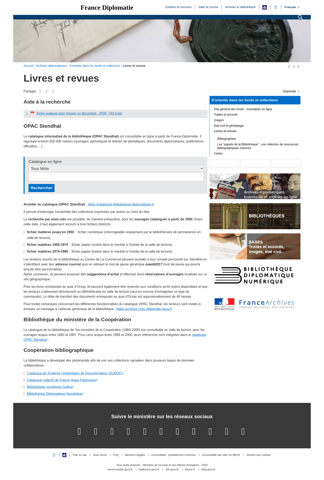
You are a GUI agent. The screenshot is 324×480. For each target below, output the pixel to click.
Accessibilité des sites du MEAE (221, 455)
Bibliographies (226, 138)
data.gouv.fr (208, 469)
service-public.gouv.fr (120, 469)
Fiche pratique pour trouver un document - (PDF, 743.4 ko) (76, 113)
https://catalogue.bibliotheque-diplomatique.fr (121, 204)
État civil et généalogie (229, 125)
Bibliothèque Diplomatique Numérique (54, 393)
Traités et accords (226, 114)
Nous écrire (100, 455)
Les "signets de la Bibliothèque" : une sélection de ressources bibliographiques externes (258, 146)
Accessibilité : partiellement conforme (173, 455)
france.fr (190, 469)
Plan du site (80, 455)
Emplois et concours (179, 7)
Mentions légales (135, 455)
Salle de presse (208, 7)
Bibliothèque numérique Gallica (50, 387)
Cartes (218, 153)
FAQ (115, 455)
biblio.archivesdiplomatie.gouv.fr (144, 309)
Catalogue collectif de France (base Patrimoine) (62, 380)
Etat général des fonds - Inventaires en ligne (243, 109)
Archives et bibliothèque (240, 7)
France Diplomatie (107, 7)
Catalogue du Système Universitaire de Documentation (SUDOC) (74, 373)
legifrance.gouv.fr (149, 469)
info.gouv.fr (172, 469)
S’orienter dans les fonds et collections (245, 100)
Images (219, 120)
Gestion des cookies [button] (259, 455)
